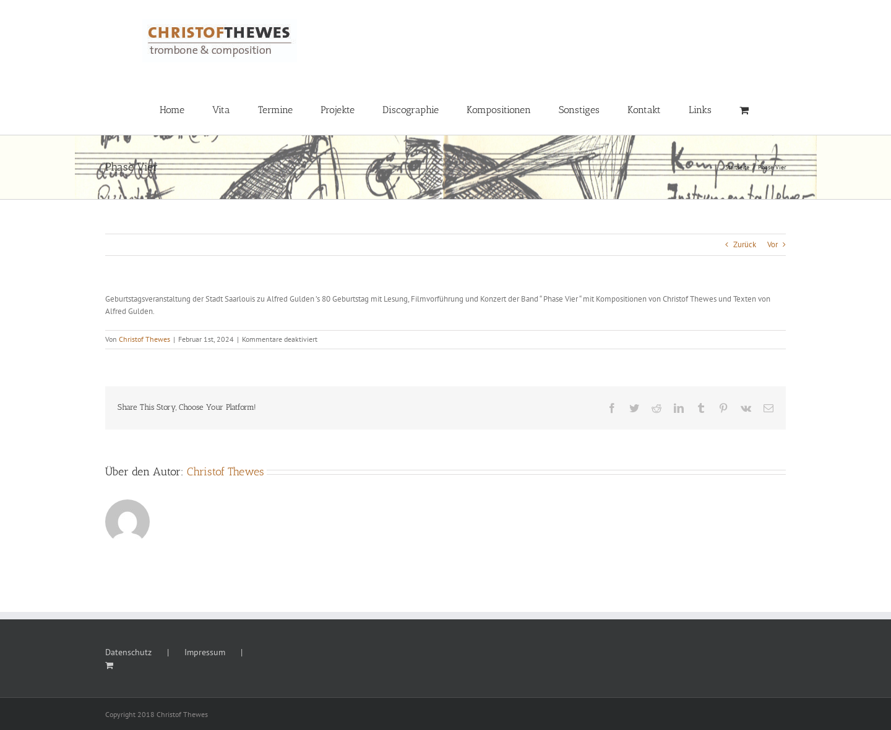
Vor (772, 244)
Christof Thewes (144, 339)
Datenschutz (128, 652)
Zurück (744, 244)
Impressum (204, 652)
